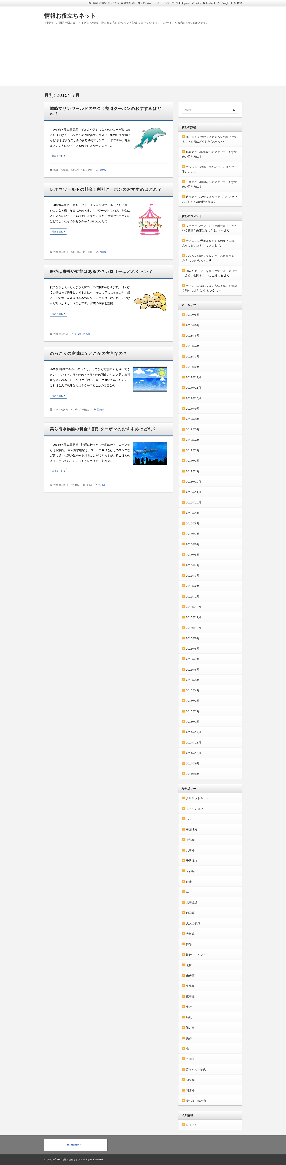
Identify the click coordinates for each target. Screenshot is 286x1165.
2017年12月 (193, 377)
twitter (198, 3)
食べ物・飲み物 (82, 334)
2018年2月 (193, 366)
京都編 (190, 871)
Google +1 (227, 3)
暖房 (189, 965)
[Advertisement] (143, 59)
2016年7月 (193, 533)
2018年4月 (193, 345)
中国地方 (191, 829)
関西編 (103, 170)
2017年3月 (193, 450)
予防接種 (191, 860)
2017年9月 (193, 408)
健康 (189, 881)
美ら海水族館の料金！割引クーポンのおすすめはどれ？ (103, 429)
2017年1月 (193, 471)
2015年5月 (193, 680)
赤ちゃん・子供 (196, 1069)
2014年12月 (193, 732)
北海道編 (191, 902)
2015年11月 (193, 617)
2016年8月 (193, 523)
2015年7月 (193, 659)
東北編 (190, 985)
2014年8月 (193, 773)
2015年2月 (193, 711)
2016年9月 (193, 513)
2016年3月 (193, 575)
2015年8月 (193, 648)
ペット (190, 819)
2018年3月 (193, 356)
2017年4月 (193, 440)
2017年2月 (193, 460)
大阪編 (190, 933)
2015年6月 (193, 669)
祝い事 (190, 1027)
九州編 (101, 485)
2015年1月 (193, 721)
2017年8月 (193, 419)
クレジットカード (197, 798)
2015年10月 (193, 627)
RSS (239, 3)
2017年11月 (193, 387)
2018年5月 (193, 335)
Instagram (184, 3)
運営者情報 (129, 3)
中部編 (190, 840)
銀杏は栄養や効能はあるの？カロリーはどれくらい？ (101, 271)
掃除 (189, 944)
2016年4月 (193, 565)
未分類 (190, 975)
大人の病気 (193, 923)
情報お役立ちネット (70, 16)
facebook (210, 3)
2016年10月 (193, 502)
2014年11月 (193, 742)
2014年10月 (193, 753)
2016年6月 (193, 544)
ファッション (194, 808)
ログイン (191, 1124)
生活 (189, 1006)
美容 (189, 1038)
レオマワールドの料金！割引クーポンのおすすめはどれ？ (106, 189)
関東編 (190, 1080)
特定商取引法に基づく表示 (105, 3)
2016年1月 (193, 596)
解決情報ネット (75, 1144)
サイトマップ (167, 3)
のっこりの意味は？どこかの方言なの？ (88, 353)
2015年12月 (193, 606)
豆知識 (100, 409)
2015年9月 (193, 638)
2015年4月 (193, 690)
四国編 (103, 252)
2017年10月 (193, 398)
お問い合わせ (148, 3)
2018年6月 (193, 325)
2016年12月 (193, 481)
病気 (189, 1017)
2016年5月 (193, 554)
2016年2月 (193, 586)
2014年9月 (193, 763)
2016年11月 (193, 492)
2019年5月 (193, 314)
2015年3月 (193, 700)
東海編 (190, 996)
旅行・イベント (196, 954)
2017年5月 (193, 429)
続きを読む (57, 156)
